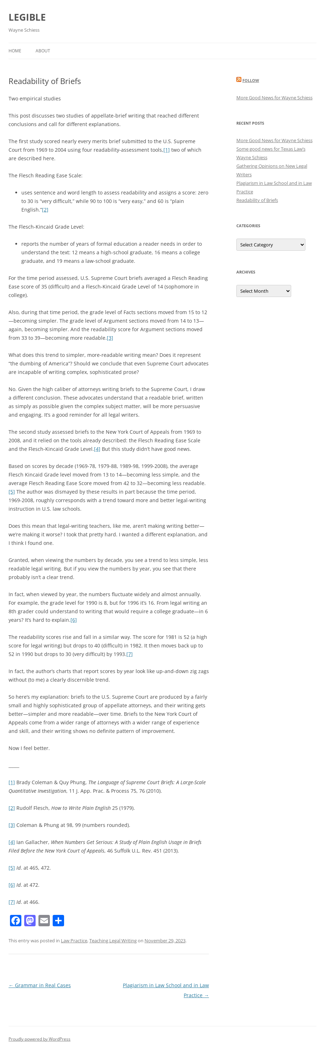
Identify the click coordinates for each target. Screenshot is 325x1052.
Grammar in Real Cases (40, 985)
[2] (45, 209)
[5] (12, 491)
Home (15, 51)
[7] (129, 654)
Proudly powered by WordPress (39, 1039)
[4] (97, 449)
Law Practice (74, 940)
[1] (166, 149)
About (43, 51)
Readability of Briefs (257, 200)
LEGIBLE (27, 17)
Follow (250, 80)
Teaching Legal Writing (113, 940)
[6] (73, 619)
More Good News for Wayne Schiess (274, 97)
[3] (110, 337)
